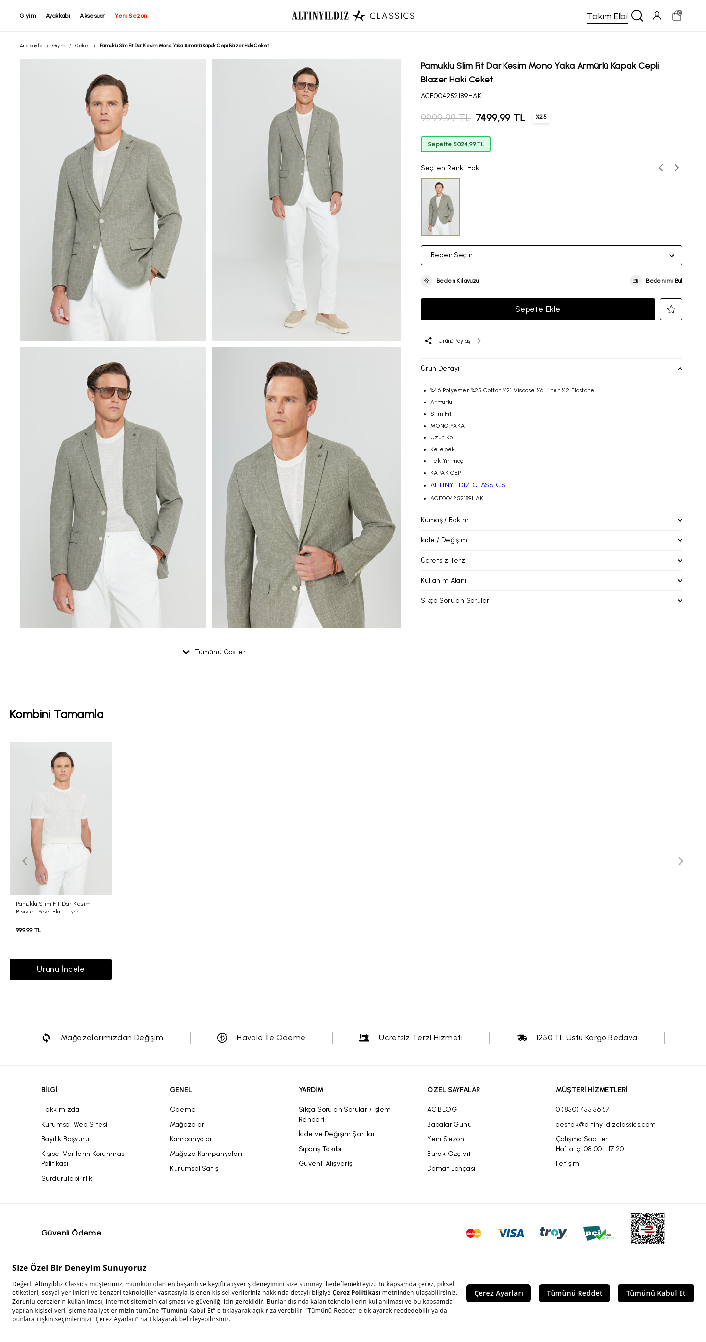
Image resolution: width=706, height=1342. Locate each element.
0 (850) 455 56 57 (583, 1109)
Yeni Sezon (445, 1139)
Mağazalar (187, 1124)
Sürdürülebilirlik (67, 1178)
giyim (28, 15)
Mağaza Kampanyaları (206, 1154)
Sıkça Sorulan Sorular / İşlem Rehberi (345, 1114)
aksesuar (92, 15)
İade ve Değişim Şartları (338, 1134)
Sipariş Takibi (320, 1149)
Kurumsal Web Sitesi (74, 1124)
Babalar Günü (449, 1124)
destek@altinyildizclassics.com (606, 1124)
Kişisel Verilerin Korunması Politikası (83, 1159)
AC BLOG (442, 1109)
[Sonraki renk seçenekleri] (676, 168)
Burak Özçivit (449, 1154)
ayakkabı (58, 15)
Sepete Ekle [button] (537, 309)
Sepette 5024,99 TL (456, 144)
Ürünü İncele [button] (61, 969)
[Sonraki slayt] (680, 861)
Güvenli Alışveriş (326, 1163)
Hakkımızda (60, 1109)
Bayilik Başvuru (65, 1139)
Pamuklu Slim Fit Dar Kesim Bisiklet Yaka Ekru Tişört (53, 907)
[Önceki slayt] (25, 861)
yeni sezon (131, 15)
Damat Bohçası (451, 1168)
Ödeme (183, 1109)
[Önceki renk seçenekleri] (661, 168)
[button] (450, 281)
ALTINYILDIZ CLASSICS (467, 485)
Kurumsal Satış (194, 1168)
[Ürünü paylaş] (452, 341)
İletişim (568, 1163)
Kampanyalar (191, 1139)
